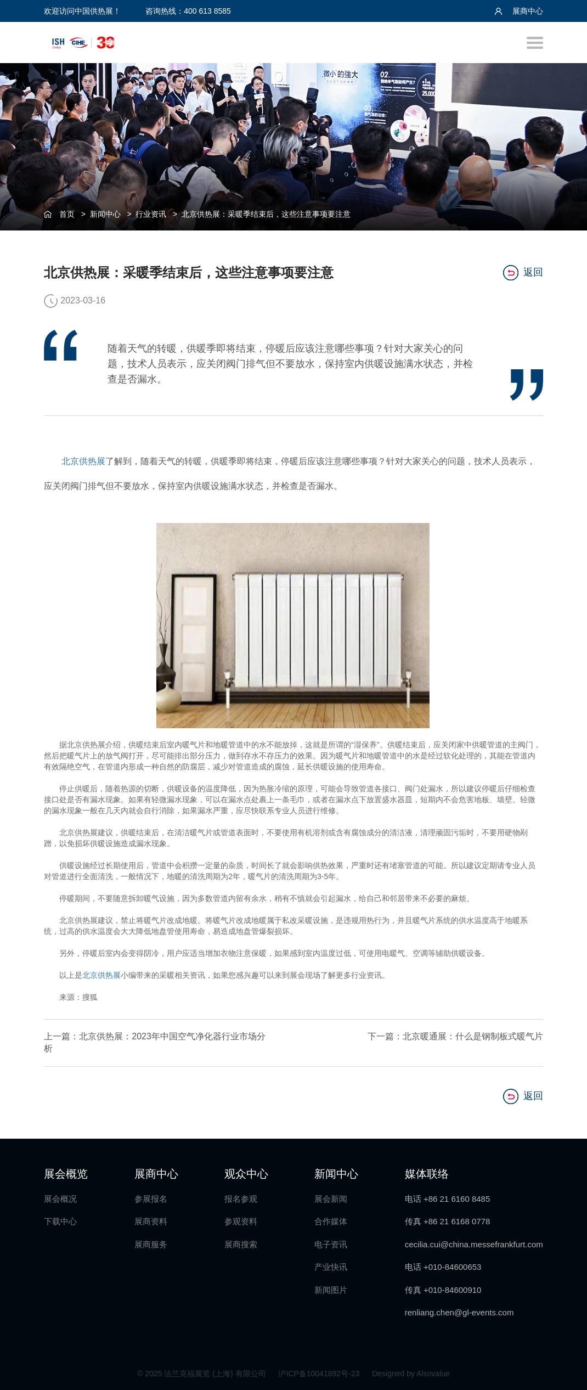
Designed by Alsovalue (411, 1373)
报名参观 (240, 1198)
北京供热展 (83, 461)
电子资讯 (330, 1244)
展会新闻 (330, 1198)
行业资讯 (151, 214)
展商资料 (150, 1221)
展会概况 (60, 1198)
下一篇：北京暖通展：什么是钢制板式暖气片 (455, 1036)
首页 (67, 214)
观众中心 (246, 1174)
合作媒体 (330, 1221)
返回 (523, 272)
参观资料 (240, 1221)
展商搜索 (240, 1244)
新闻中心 (105, 214)
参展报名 (150, 1198)
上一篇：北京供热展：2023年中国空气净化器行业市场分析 (155, 1043)
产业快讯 (330, 1266)
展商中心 (519, 11)
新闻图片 (330, 1290)
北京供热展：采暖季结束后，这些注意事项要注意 (266, 214)
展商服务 (150, 1244)
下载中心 (60, 1221)
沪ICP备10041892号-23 (320, 1373)
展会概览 (66, 1174)
